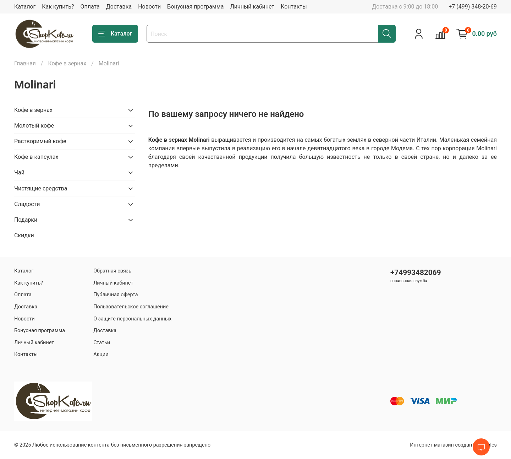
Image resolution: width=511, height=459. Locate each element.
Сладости (27, 204)
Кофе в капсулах (36, 156)
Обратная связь (112, 271)
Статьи (101, 343)
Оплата (89, 6)
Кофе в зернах (67, 63)
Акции (100, 354)
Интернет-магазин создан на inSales (453, 445)
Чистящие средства (40, 188)
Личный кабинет (252, 6)
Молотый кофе (34, 125)
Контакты (294, 6)
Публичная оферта (115, 295)
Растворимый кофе (40, 141)
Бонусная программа (195, 6)
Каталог (24, 6)
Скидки (24, 235)
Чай (19, 172)
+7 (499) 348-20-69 (473, 6)
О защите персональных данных (132, 319)
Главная (25, 63)
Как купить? (58, 6)
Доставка (119, 6)
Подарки (25, 219)
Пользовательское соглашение (131, 307)
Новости (149, 6)
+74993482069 (415, 272)
